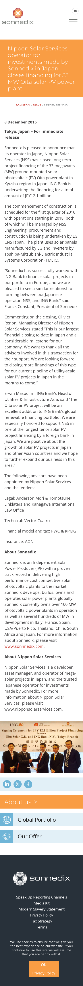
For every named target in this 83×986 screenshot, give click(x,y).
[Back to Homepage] (42, 878)
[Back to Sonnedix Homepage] (18, 16)
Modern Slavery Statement (42, 909)
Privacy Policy (41, 915)
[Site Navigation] (73, 22)
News (37, 105)
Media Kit (42, 903)
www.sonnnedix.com (24, 646)
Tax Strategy (41, 921)
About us (17, 801)
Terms (41, 927)
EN (75, 11)
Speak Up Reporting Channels (41, 897)
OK (43, 965)
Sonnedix (23, 105)
